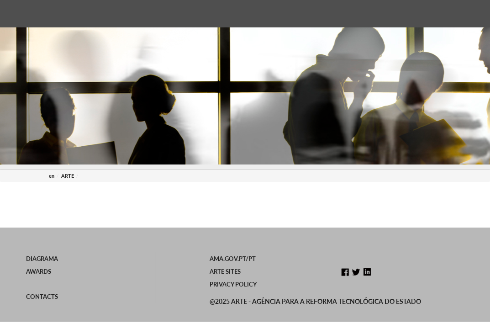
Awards (38, 271)
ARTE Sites (225, 271)
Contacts (42, 296)
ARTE (67, 176)
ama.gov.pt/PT (233, 258)
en (51, 176)
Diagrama (42, 258)
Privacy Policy (233, 284)
